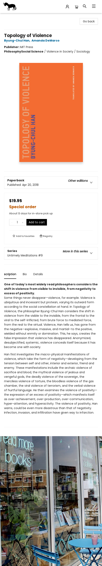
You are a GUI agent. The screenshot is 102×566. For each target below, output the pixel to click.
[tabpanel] (51, 354)
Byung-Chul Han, (17, 40)
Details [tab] (42, 274)
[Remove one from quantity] (11, 222)
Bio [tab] (29, 274)
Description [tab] (12, 274)
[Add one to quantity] (22, 222)
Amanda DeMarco (46, 40)
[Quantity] (17, 222)
